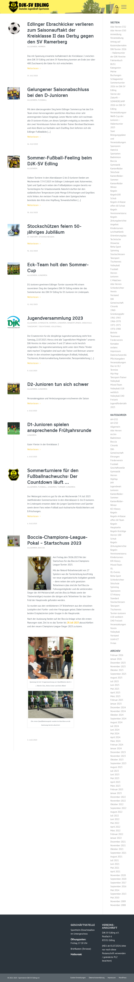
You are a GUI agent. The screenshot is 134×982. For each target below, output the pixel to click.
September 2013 (118, 893)
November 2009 (118, 901)
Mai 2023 (114, 778)
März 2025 (115, 696)
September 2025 (118, 673)
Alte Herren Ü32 (118, 26)
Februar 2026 (116, 655)
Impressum (115, 351)
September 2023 (118, 763)
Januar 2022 (116, 837)
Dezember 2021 (118, 841)
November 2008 (118, 905)
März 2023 (115, 785)
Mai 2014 (114, 890)
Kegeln (113, 190)
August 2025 (116, 677)
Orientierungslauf (118, 235)
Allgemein (32, 46)
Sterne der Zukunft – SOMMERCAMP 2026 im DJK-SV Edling (117, 101)
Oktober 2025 (116, 670)
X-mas (113, 643)
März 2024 (115, 741)
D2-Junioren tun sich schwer (58, 384)
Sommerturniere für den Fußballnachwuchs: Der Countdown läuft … (52, 476)
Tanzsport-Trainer (118, 377)
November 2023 (118, 756)
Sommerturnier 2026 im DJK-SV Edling (117, 86)
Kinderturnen (74, 323)
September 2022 (118, 808)
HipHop (114, 479)
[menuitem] (115, 7)
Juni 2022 (114, 819)
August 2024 (116, 722)
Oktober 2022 (116, 804)
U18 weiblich (116, 616)
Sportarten (115, 153)
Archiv (113, 434)
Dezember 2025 (118, 662)
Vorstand (114, 295)
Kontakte (114, 343)
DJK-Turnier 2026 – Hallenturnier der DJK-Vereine (118, 53)
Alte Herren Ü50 (118, 30)
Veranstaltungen (118, 362)
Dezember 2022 (118, 796)
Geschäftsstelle (117, 467)
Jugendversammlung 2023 (55, 318)
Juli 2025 (114, 681)
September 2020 (118, 878)
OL (111, 568)
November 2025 (118, 666)
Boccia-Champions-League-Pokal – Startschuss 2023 (57, 540)
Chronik (114, 306)
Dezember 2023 (118, 752)
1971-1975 (115, 325)
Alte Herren (116, 284)
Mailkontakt (76, 954)
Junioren (42, 275)
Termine (114, 369)
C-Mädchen (115, 280)
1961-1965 (115, 317)
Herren (41, 46)
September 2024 (118, 718)
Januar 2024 (116, 748)
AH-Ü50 (114, 423)
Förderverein (116, 340)
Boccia (41, 548)
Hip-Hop (114, 373)
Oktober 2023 (116, 759)
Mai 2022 (114, 823)
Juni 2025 (114, 685)
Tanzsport (32, 326)
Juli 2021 (114, 860)
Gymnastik (43, 323)
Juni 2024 (114, 729)
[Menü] (122, 7)
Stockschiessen (46, 237)
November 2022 (118, 800)
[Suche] (115, 7)
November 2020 (118, 875)
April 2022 (115, 826)
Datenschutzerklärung (120, 354)
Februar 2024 (116, 744)
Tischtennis (44, 326)
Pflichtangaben (117, 358)
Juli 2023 (114, 770)
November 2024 (118, 711)
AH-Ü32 (114, 419)
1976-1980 (115, 328)
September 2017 (118, 882)
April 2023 (115, 782)
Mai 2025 (114, 688)
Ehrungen (115, 456)
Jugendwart (115, 486)
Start (112, 131)
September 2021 (118, 852)
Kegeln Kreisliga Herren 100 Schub (118, 535)
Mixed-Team (116, 564)
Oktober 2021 (116, 849)
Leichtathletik (116, 231)
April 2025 (115, 692)
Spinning (114, 250)
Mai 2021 (114, 867)
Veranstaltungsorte (119, 112)
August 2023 (116, 767)
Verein (113, 291)
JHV (112, 482)
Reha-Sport (115, 246)
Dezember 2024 (118, 707)
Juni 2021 (114, 864)
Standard (114, 598)
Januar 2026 (116, 658)
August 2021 (116, 856)
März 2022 (115, 830)
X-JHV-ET (114, 639)
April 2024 (115, 737)
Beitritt (113, 332)
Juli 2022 (114, 815)
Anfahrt (113, 347)
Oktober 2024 (116, 714)
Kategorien (115, 67)
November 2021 (118, 845)
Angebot (114, 224)
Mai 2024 (114, 733)
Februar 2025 (116, 699)
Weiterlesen (34, 68)
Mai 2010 (114, 897)
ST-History (32, 237)
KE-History (115, 508)
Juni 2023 (114, 774)
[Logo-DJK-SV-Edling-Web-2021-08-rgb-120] (29, 7)
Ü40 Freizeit (116, 620)
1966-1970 (115, 321)
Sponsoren (115, 146)
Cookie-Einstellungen (78, 978)
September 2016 (118, 886)
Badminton (115, 157)
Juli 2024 (114, 726)
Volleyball (56, 326)
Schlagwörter (116, 79)
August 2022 (116, 811)
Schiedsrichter (117, 287)
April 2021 (115, 871)
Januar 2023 (116, 793)
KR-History (115, 561)
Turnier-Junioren (66, 487)
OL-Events (115, 572)
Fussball (42, 100)
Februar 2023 (116, 789)
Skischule (87, 323)
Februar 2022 (116, 834)
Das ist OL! (115, 366)
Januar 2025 (116, 703)
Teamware (115, 336)
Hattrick (114, 149)
